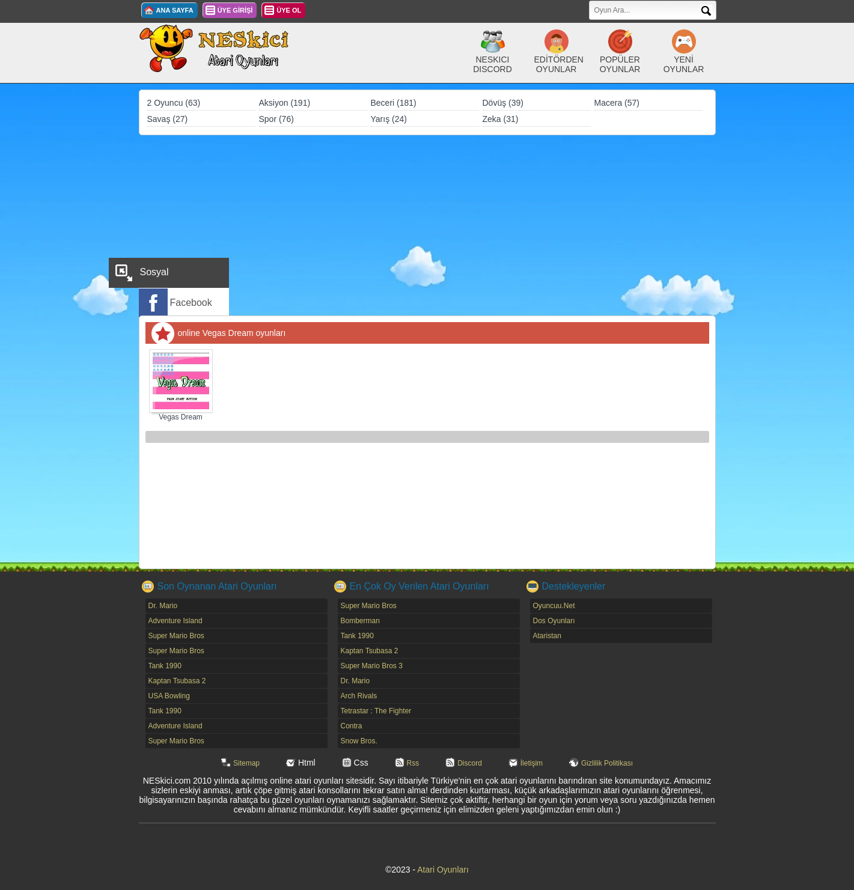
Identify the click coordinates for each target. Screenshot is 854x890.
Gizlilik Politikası (607, 763)
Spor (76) (276, 119)
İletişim (531, 763)
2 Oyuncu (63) (174, 103)
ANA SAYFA (175, 10)
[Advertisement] (427, 225)
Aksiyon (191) (285, 103)
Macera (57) (616, 103)
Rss (413, 763)
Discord (469, 763)
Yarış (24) (389, 119)
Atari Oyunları (443, 869)
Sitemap (246, 763)
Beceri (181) (393, 103)
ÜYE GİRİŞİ (235, 10)
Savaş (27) (167, 119)
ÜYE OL (288, 10)
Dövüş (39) (503, 103)
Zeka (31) (501, 119)
